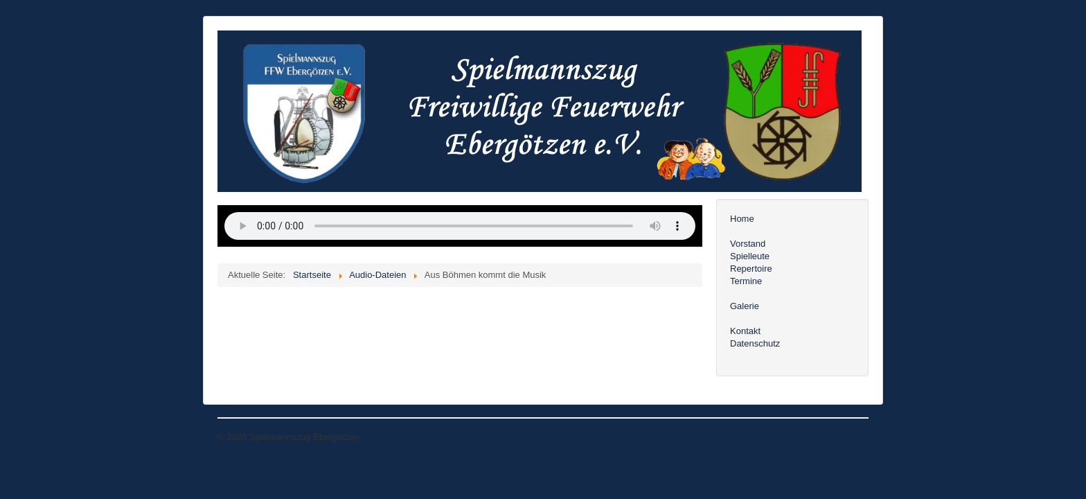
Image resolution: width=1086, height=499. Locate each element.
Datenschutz (755, 343)
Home (742, 218)
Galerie (744, 306)
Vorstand (747, 243)
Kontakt (745, 331)
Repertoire (751, 268)
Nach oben (847, 437)
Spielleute (749, 256)
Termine (746, 281)
